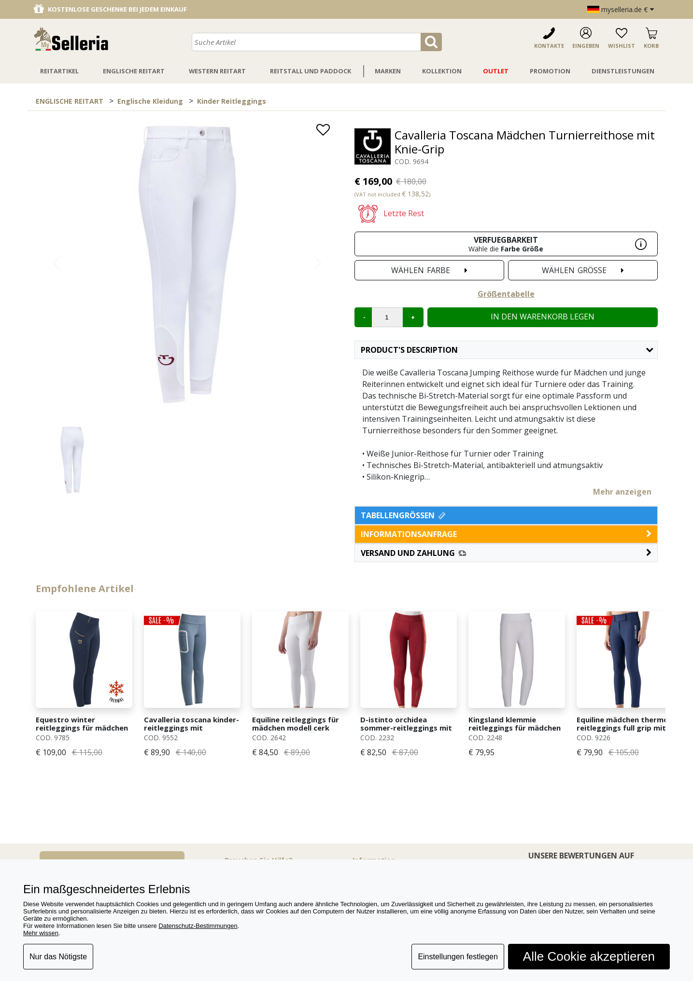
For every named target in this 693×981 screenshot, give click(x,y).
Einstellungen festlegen (457, 957)
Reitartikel (59, 71)
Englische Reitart (134, 71)
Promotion (550, 71)
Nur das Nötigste (58, 957)
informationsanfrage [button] (506, 534)
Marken (388, 71)
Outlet (496, 71)
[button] (506, 553)
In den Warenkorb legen (542, 316)
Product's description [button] (507, 350)
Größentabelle (506, 294)
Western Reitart (217, 71)
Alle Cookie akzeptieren (589, 956)
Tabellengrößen (404, 515)
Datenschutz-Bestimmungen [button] (197, 925)
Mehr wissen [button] (40, 933)
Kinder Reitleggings (231, 101)
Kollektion (442, 71)
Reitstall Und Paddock (310, 71)
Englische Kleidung (150, 101)
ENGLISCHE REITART (69, 101)
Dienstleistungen (623, 71)
